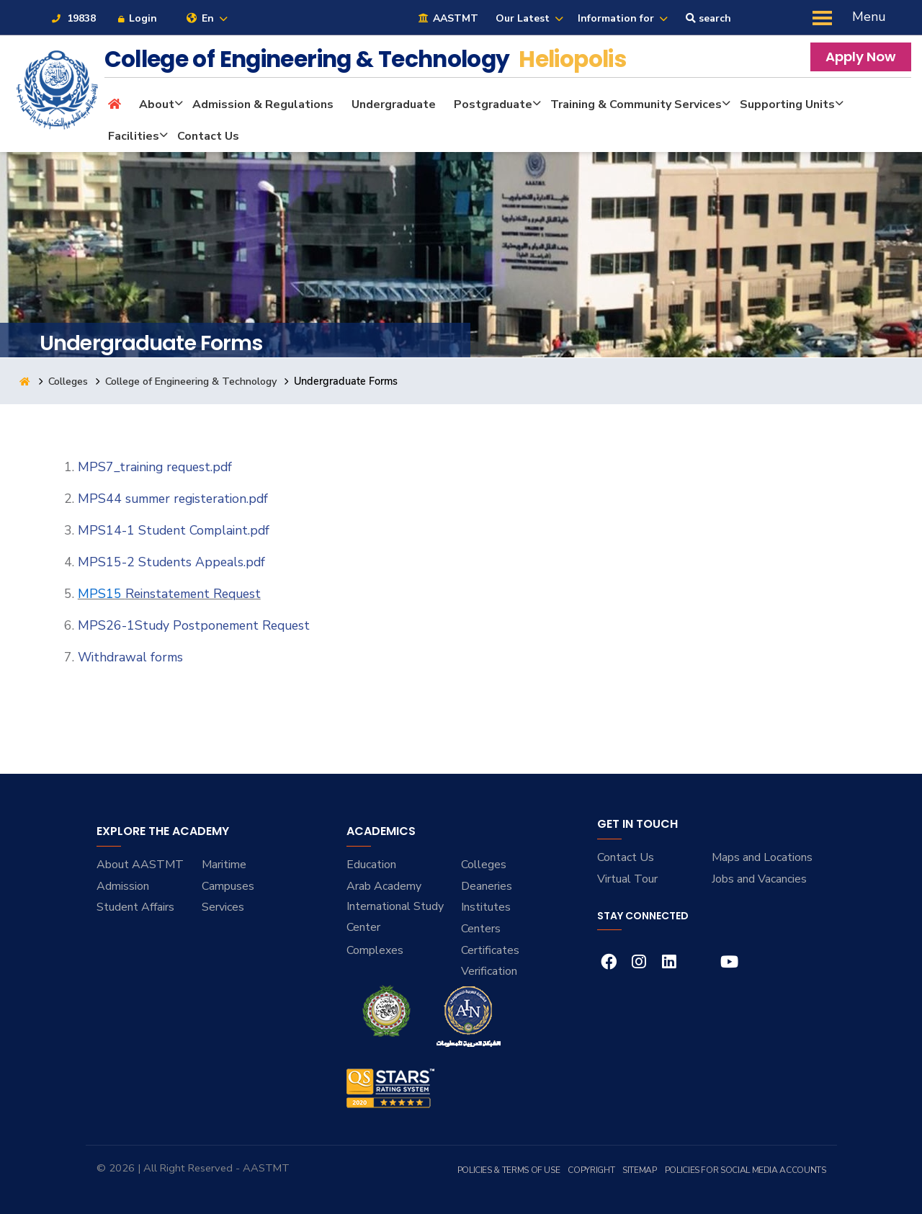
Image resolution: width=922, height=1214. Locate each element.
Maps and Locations (762, 857)
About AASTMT (140, 864)
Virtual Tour (627, 879)
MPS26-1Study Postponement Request (194, 625)
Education (371, 864)
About (156, 104)
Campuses (228, 886)
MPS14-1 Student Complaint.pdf (173, 530)
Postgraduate (493, 104)
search (708, 18)
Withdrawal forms (130, 657)
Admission (123, 886)
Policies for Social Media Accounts (745, 1170)
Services (223, 907)
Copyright (591, 1170)
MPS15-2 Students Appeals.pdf (171, 562)
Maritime (224, 864)
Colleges (69, 381)
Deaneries (486, 886)
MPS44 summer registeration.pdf (173, 498)
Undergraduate (394, 104)
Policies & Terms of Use (508, 1170)
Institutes (486, 907)
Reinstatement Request (193, 593)
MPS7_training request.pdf (155, 467)
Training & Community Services (636, 104)
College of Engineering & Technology (194, 381)
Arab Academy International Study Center (395, 907)
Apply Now (860, 57)
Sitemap (639, 1170)
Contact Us (208, 136)
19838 (73, 18)
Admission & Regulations (263, 104)
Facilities (133, 136)
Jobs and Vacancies (759, 879)
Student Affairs (135, 907)
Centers (481, 929)
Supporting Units (787, 104)
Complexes (374, 950)
